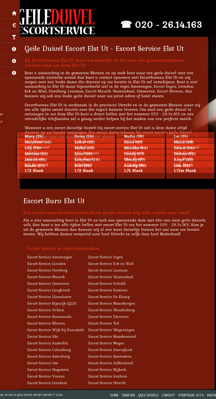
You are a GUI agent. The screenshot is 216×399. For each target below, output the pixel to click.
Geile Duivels (148, 395)
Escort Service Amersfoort (112, 349)
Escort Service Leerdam (49, 382)
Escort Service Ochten (47, 310)
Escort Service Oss (44, 363)
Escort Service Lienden (48, 263)
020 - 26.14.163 (170, 24)
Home (114, 395)
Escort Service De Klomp (110, 296)
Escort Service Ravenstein (111, 356)
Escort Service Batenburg (50, 356)
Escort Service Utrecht (108, 382)
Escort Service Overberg (49, 270)
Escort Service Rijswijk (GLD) (53, 303)
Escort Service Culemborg (50, 349)
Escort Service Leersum (109, 270)
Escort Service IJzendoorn (51, 296)
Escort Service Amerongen (51, 257)
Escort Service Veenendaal (112, 277)
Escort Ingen (166, 86)
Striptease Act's (191, 395)
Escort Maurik (99, 91)
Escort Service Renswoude (51, 316)
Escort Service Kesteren (109, 290)
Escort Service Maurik (48, 277)
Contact (168, 395)
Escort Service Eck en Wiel (112, 263)
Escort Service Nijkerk (109, 369)
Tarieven (128, 395)
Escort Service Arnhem (109, 376)
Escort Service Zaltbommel (112, 363)
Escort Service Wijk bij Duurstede (57, 329)
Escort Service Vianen (47, 376)
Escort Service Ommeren (50, 283)
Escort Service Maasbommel (114, 336)
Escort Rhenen (171, 91)
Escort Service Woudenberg (113, 310)
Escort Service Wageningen (113, 329)
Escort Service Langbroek (50, 290)
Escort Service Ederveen (110, 316)
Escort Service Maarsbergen (113, 303)
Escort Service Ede (44, 336)
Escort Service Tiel (105, 323)
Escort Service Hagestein (49, 369)
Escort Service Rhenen (48, 323)
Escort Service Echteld (108, 283)
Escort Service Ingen (107, 257)
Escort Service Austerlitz (49, 343)
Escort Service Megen (108, 343)
